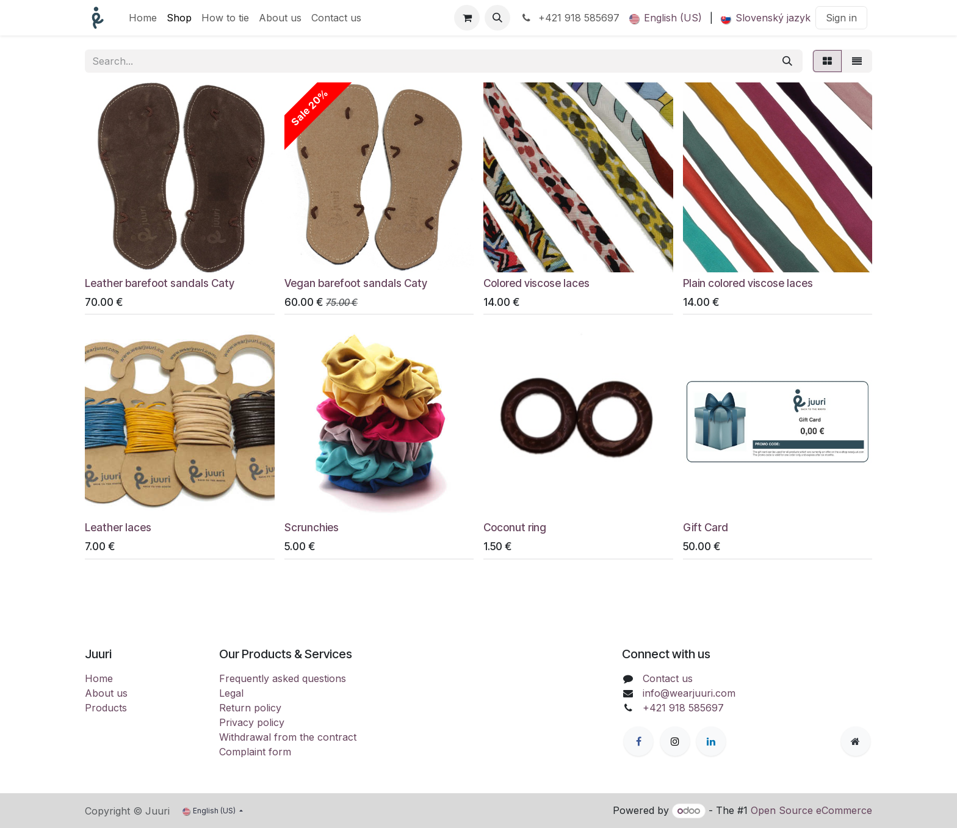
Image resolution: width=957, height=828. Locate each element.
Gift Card (705, 527)
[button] (497, 18)
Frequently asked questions (282, 678)
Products (106, 708)
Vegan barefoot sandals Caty (355, 283)
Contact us (668, 678)
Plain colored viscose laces (748, 283)
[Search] (787, 61)
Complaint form (255, 752)
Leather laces (118, 527)
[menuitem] (143, 17)
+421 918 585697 (569, 18)
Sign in (841, 18)
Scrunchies (311, 527)
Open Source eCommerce (811, 810)
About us (106, 693)
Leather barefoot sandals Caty (159, 283)
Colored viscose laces (536, 283)
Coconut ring (514, 527)
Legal (231, 693)
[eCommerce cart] (467, 18)
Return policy (250, 708)
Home (99, 678)
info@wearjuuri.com (689, 693)
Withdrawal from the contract (287, 737)
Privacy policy (251, 722)
